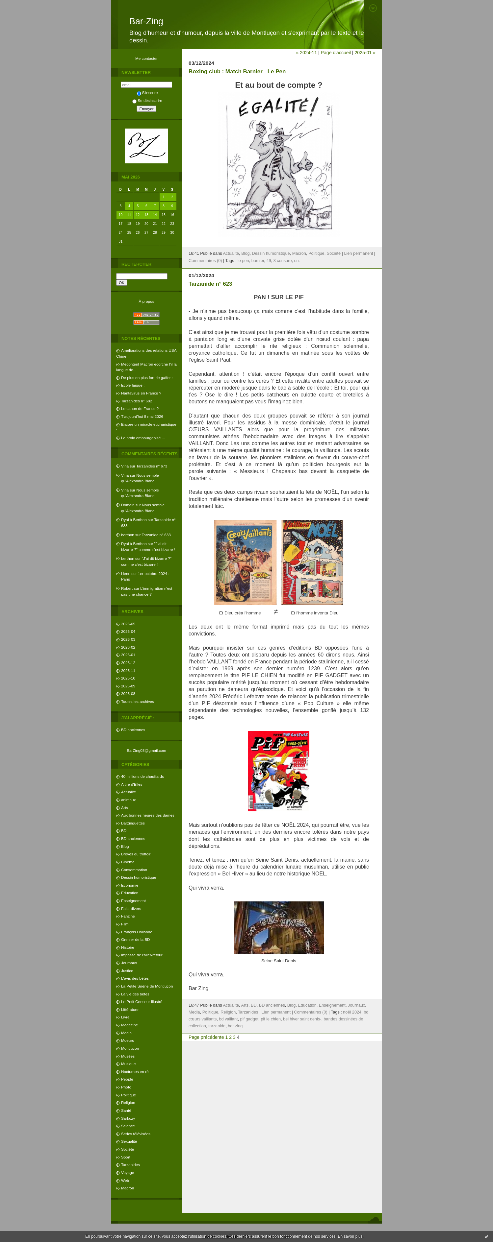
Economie (129, 885)
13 (146, 215)
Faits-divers (131, 908)
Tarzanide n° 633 (156, 535)
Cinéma (128, 862)
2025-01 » (365, 52)
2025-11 (128, 670)
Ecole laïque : (132, 385)
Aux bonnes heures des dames (147, 815)
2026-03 (128, 639)
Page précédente (206, 1037)
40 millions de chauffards (142, 776)
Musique (128, 1064)
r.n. (297, 260)
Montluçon (130, 1048)
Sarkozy (128, 1118)
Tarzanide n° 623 (210, 284)
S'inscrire (147, 92)
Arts (124, 807)
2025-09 (128, 686)
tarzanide (216, 1026)
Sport (125, 1157)
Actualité (128, 792)
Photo (126, 1087)
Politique (128, 1095)
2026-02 (128, 647)
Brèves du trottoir (135, 854)
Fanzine (128, 916)
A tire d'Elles (131, 784)
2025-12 (128, 662)
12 (138, 215)
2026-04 (128, 631)
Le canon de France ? (140, 408)
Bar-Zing (146, 21)
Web (125, 1180)
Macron (127, 1188)
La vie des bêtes (135, 994)
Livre (125, 1017)
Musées (128, 1056)
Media (126, 1033)
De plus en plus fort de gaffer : (147, 377)
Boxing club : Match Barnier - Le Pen (237, 71)
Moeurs (127, 1040)
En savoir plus (350, 1236)
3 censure (282, 260)
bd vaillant (228, 1019)
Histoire (127, 947)
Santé (126, 1110)
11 (129, 215)
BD (123, 830)
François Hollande (136, 932)
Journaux (129, 963)
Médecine (129, 1025)
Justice (127, 970)
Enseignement (133, 900)
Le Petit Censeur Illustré (141, 1001)
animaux (128, 800)
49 (269, 260)
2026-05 (128, 624)
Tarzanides (130, 1164)
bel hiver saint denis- (302, 1019)
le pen (243, 260)
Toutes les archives (137, 701)
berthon (127, 535)
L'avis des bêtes (135, 978)
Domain (128, 505)
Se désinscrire (147, 100)
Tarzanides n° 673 (151, 466)
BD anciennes (133, 730)
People (127, 1079)
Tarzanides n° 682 (136, 401)
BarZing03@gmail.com (146, 750)
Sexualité (129, 1141)
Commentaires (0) (205, 260)
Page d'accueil (336, 52)
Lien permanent (358, 253)
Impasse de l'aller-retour (142, 955)
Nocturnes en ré (135, 1071)
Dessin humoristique (138, 877)
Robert (127, 588)
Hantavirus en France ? (141, 393)
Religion (128, 1102)
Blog (125, 846)
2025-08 (128, 693)
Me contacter (146, 58)
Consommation (134, 870)
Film (124, 924)
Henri (125, 573)
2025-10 (128, 678)
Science (128, 1126)
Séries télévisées (135, 1134)
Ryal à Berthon (134, 519)
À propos (146, 301)
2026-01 (128, 655)
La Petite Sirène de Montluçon (147, 986)
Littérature (130, 1009)
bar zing (235, 1026)
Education (129, 893)
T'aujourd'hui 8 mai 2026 (142, 416)
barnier (257, 260)
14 (155, 215)
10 (121, 215)
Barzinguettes (133, 823)
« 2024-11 (306, 52)
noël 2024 (352, 1012)
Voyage (127, 1172)
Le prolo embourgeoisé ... (143, 438)
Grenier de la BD (135, 939)
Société (127, 1149)
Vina (125, 466)
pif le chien (271, 1019)
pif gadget (249, 1019)
